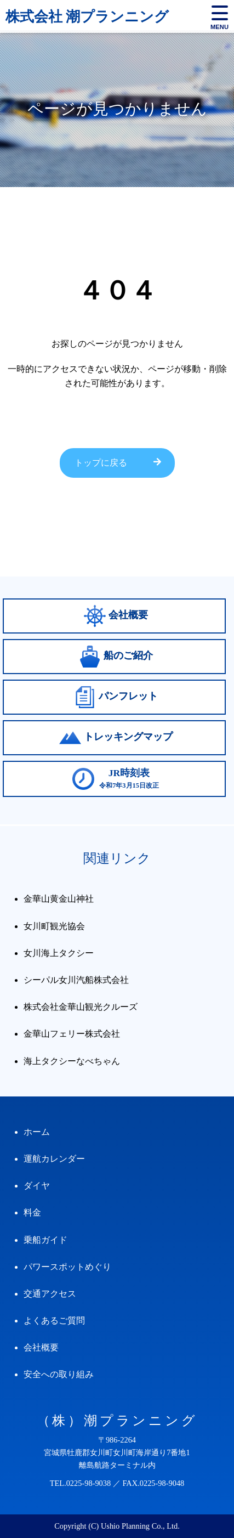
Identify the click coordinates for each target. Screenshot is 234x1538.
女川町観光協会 (54, 926)
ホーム (37, 1131)
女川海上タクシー (59, 953)
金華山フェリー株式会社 (72, 1033)
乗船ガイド (45, 1240)
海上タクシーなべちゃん (72, 1061)
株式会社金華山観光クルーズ (81, 1006)
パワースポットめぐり (67, 1266)
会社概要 (41, 1347)
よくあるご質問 (54, 1320)
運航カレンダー (54, 1158)
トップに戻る (101, 462)
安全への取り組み (59, 1374)
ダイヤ (37, 1185)
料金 (32, 1212)
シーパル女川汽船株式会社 (76, 980)
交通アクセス (50, 1293)
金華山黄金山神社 (59, 898)
